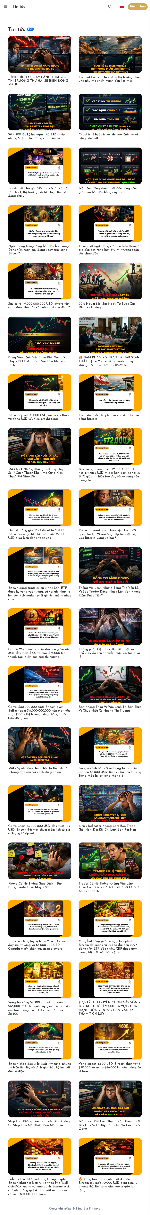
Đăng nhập (138, 6)
